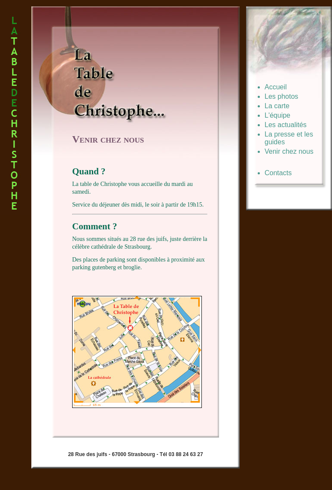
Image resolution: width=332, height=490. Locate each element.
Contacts (278, 173)
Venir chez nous (289, 151)
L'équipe (277, 115)
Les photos (281, 96)
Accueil (276, 87)
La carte (277, 106)
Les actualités (286, 124)
